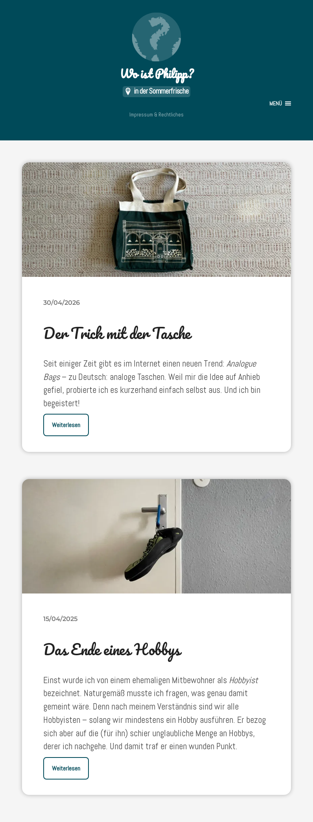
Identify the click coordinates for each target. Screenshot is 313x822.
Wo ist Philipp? (156, 47)
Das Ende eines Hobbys (111, 649)
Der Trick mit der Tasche (116, 333)
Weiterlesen (66, 425)
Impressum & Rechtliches (156, 114)
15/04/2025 (60, 619)
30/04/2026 (61, 302)
